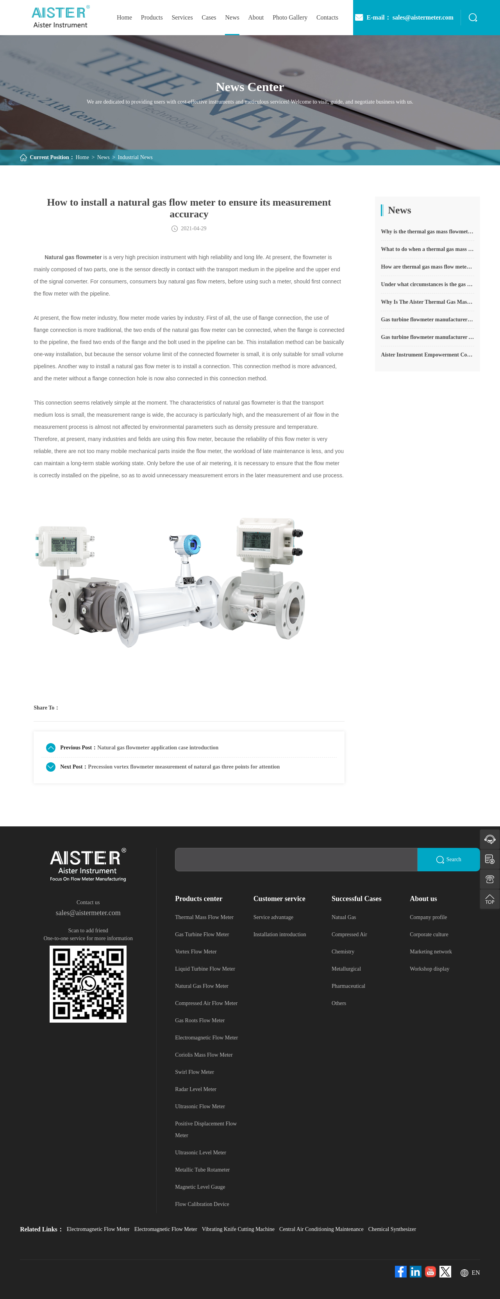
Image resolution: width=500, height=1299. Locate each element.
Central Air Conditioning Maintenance (321, 1229)
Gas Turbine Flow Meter (202, 934)
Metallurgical (346, 969)
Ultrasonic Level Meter (200, 1153)
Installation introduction (280, 934)
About (256, 17)
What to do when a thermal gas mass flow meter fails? (427, 249)
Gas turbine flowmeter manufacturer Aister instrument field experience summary (427, 337)
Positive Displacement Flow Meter (206, 1129)
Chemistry (343, 952)
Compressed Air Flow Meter (206, 1003)
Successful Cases (357, 899)
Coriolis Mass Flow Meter (203, 1055)
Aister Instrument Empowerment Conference (427, 355)
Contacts (327, 17)
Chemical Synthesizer (392, 1229)
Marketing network (431, 952)
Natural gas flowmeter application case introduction (157, 748)
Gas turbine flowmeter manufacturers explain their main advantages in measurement (427, 320)
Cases (209, 17)
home (124, 17)
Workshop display (429, 969)
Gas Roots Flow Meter (200, 1020)
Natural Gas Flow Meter (201, 986)
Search (448, 860)
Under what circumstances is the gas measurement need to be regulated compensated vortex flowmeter (427, 284)
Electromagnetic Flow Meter (206, 1038)
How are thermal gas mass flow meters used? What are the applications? (427, 267)
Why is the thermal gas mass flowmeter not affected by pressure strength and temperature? (427, 232)
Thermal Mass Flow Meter (204, 917)
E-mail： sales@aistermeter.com (404, 17)
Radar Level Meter (195, 1089)
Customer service (279, 899)
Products (152, 17)
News (232, 17)
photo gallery (290, 17)
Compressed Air (349, 934)
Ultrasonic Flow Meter (200, 1106)
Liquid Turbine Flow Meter (205, 969)
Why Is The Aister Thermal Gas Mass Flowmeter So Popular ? (427, 302)
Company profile (428, 917)
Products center (198, 899)
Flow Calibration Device (202, 1204)
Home (82, 157)
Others (339, 1003)
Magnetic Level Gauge (200, 1187)
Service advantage (273, 917)
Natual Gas (344, 917)
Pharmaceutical (348, 986)
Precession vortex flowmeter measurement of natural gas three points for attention (184, 767)
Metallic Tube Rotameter (202, 1170)
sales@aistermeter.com (88, 913)
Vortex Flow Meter (195, 952)
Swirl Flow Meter (194, 1072)
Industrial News (135, 157)
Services (182, 17)
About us (423, 899)
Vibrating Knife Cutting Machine (238, 1229)
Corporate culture (429, 934)
